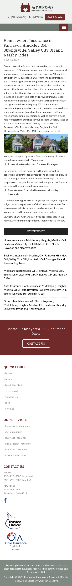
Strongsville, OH (36, 571)
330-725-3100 (12, 480)
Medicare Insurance (16, 449)
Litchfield (9, 568)
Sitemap (9, 408)
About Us (10, 379)
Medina (37, 568)
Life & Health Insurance (18, 443)
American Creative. (48, 580)
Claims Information (15, 455)
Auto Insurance (13, 431)
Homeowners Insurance (18, 425)
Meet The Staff (13, 385)
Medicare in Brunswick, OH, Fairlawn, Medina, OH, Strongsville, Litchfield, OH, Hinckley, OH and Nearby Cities (35, 274)
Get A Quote (55, 17)
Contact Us (11, 396)
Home (8, 373)
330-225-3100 (12, 476)
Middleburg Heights (52, 568)
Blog (7, 402)
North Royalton (23, 568)
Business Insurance (16, 437)
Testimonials (12, 390)
